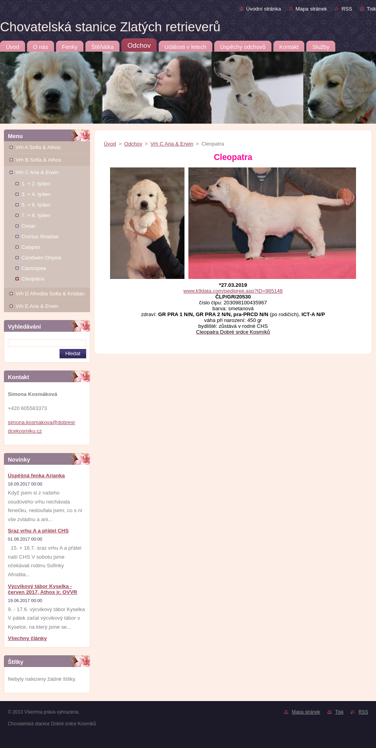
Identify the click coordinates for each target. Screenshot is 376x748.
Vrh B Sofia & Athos (38, 160)
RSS (347, 9)
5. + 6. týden (36, 205)
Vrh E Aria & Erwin (37, 306)
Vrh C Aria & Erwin (37, 172)
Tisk (371, 9)
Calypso (31, 247)
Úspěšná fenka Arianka (36, 475)
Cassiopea (34, 268)
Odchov (133, 144)
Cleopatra (33, 279)
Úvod (110, 144)
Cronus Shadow (40, 236)
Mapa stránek (311, 9)
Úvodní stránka (263, 9)
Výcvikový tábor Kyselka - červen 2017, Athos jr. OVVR (42, 589)
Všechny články (27, 638)
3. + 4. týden (36, 194)
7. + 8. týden (36, 215)
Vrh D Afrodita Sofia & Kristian (50, 294)
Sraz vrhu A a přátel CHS (38, 531)
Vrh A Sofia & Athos (38, 147)
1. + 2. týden (36, 184)
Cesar (28, 226)
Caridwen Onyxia (41, 258)
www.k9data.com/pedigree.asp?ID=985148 (232, 291)
